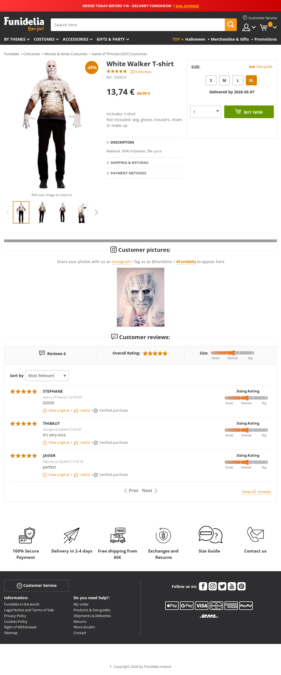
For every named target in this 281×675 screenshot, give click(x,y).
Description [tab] (122, 142)
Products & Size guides (92, 609)
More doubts (84, 626)
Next (96, 212)
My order (81, 604)
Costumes (44, 39)
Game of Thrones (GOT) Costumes (119, 53)
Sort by (17, 375)
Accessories (75, 39)
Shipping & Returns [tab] (129, 162)
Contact (80, 632)
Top (176, 39)
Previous (7, 212)
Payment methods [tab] (128, 173)
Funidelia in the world (21, 604)
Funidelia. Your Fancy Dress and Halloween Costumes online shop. (24, 24)
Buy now (253, 112)
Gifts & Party (111, 39)
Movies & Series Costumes (65, 53)
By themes (15, 39)
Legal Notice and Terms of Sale (29, 609)
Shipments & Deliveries (92, 615)
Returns (80, 621)
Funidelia (11, 53)
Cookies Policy (15, 621)
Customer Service (37, 585)
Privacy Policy (15, 615)
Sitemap (11, 632)
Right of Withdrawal (20, 626)
